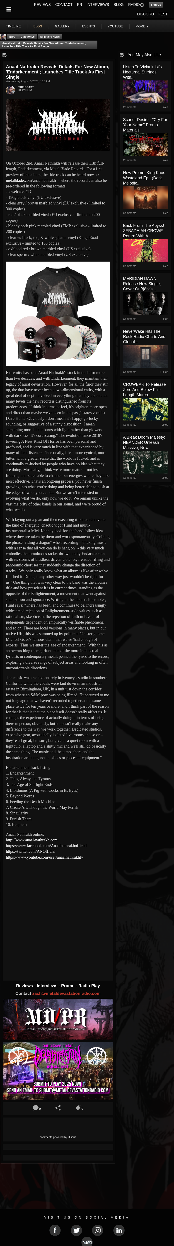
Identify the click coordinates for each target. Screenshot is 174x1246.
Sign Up (156, 4)
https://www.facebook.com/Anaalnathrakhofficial (46, 845)
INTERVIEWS (98, 5)
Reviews (25, 985)
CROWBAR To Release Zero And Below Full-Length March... (144, 389)
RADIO (134, 5)
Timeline (13, 26)
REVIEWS (42, 5)
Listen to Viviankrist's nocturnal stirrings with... (142, 72)
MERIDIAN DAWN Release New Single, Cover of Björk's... (142, 283)
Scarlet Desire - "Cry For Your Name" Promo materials (145, 124)
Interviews (47, 985)
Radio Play (89, 985)
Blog (12, 36)
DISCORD (145, 14)
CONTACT (63, 5)
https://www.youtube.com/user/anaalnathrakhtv (44, 857)
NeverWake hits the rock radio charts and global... (144, 336)
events (88, 26)
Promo (68, 985)
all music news (50, 36)
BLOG (119, 5)
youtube (115, 26)
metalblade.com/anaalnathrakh (31, 180)
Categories (28, 36)
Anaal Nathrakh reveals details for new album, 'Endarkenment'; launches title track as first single (44, 45)
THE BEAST (26, 87)
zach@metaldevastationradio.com (66, 993)
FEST (163, 14)
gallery (62, 26)
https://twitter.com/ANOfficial (30, 851)
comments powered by (58, 1137)
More (142, 26)
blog (38, 26)
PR (79, 5)
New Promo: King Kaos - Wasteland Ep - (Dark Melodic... (145, 177)
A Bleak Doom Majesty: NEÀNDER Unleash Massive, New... (144, 442)
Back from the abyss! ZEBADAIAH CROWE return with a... (143, 230)
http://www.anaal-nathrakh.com (32, 840)
